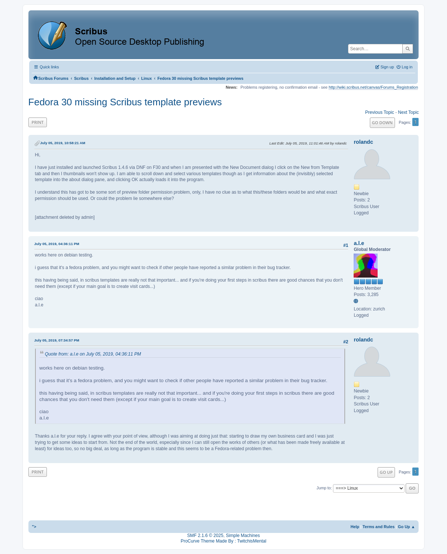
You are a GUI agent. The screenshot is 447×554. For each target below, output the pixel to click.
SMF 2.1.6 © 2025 (205, 535)
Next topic (408, 112)
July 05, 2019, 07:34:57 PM (56, 340)
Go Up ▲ (406, 526)
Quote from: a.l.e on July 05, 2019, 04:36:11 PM (93, 354)
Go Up (386, 472)
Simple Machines (243, 535)
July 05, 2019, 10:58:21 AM (62, 143)
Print (38, 122)
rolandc (363, 142)
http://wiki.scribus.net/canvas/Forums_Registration (373, 87)
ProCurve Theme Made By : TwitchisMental (224, 541)
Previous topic (379, 112)
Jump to (323, 488)
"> (34, 526)
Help (355, 526)
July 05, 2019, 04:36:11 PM (56, 244)
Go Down (382, 122)
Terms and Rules (378, 526)
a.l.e (359, 243)
